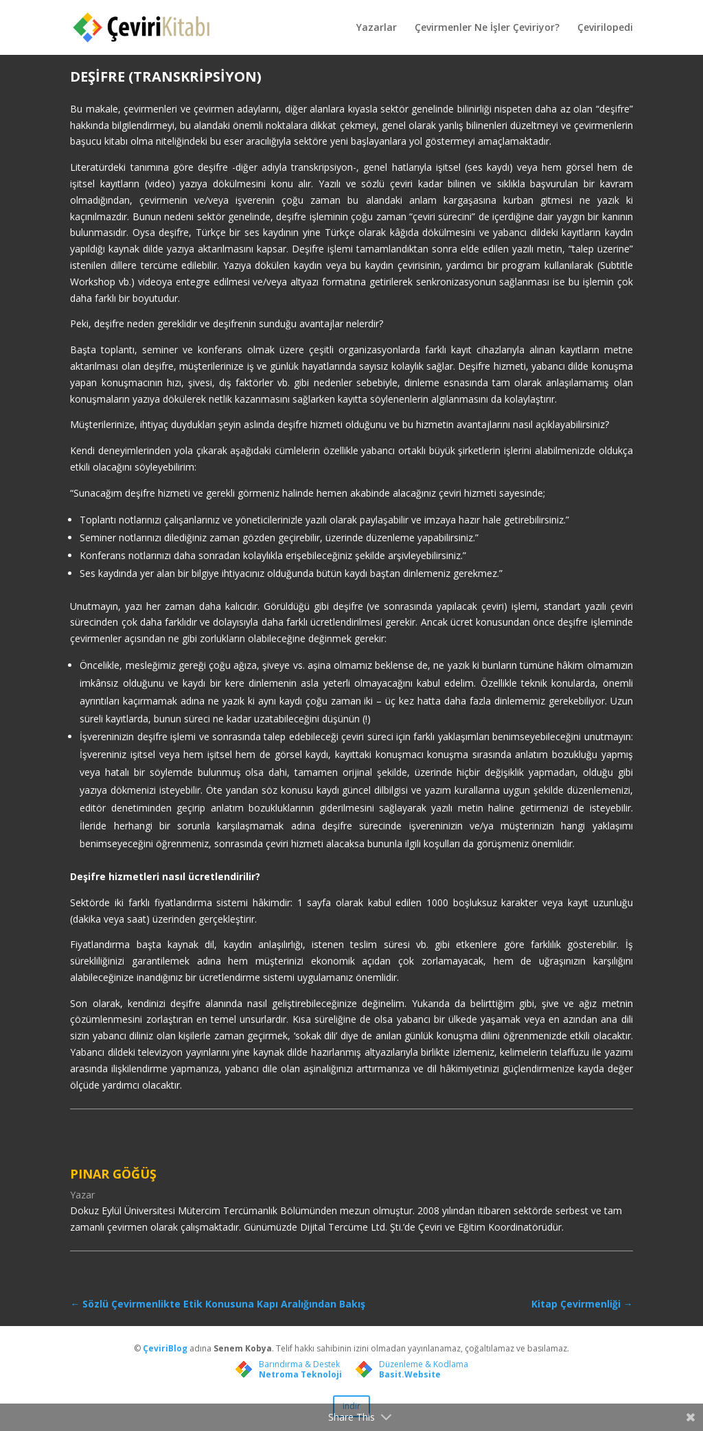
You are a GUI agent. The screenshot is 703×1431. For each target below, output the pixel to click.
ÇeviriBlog (166, 1348)
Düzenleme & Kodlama (423, 1364)
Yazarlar (376, 28)
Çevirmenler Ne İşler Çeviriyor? (487, 28)
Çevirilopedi (605, 28)
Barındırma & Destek (299, 1364)
